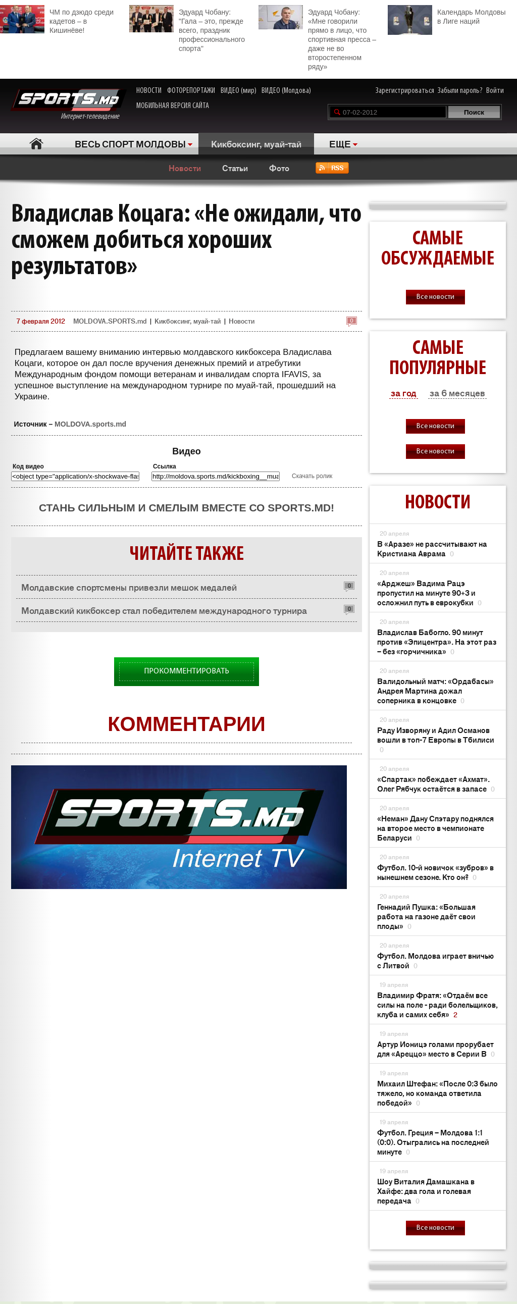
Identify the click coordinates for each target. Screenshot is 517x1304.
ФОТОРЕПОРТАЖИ (191, 91)
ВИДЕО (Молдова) (286, 91)
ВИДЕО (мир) (238, 91)
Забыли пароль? (460, 91)
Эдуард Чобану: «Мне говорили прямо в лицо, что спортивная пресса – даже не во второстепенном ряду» (317, 38)
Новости (185, 167)
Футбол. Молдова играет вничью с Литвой (435, 960)
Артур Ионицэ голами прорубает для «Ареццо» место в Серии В (436, 1048)
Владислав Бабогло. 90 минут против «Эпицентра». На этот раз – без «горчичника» (436, 641)
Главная (36, 143)
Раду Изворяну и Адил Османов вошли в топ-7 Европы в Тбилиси (435, 739)
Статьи (235, 167)
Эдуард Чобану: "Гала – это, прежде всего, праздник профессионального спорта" (187, 29)
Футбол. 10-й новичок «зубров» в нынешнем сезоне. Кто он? (435, 871)
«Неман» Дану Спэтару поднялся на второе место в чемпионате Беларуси (435, 827)
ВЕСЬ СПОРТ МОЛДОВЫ (130, 143)
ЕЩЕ (340, 143)
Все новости (435, 297)
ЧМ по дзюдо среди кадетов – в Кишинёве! (57, 19)
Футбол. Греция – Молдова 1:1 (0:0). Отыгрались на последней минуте (433, 1141)
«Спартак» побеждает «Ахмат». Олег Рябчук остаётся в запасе (436, 783)
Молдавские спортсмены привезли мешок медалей (129, 587)
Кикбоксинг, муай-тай (256, 143)
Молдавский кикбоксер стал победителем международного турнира (164, 610)
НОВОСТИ (149, 91)
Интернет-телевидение (68, 105)
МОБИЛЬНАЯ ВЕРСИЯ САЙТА (172, 106)
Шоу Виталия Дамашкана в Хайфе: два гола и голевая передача (426, 1190)
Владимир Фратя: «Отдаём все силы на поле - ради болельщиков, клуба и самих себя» (437, 1004)
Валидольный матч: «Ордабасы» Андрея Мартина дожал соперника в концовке (435, 690)
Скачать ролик (312, 476)
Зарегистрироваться (405, 91)
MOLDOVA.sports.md (90, 424)
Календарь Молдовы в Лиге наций (446, 15)
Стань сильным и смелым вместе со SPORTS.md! (186, 507)
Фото (279, 167)
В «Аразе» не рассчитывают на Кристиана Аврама (432, 548)
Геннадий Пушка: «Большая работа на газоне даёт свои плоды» (426, 916)
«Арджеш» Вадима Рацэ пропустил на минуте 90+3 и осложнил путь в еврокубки (429, 592)
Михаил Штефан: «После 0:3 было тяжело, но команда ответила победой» (437, 1092)
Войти (495, 91)
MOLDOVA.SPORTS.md (109, 321)
